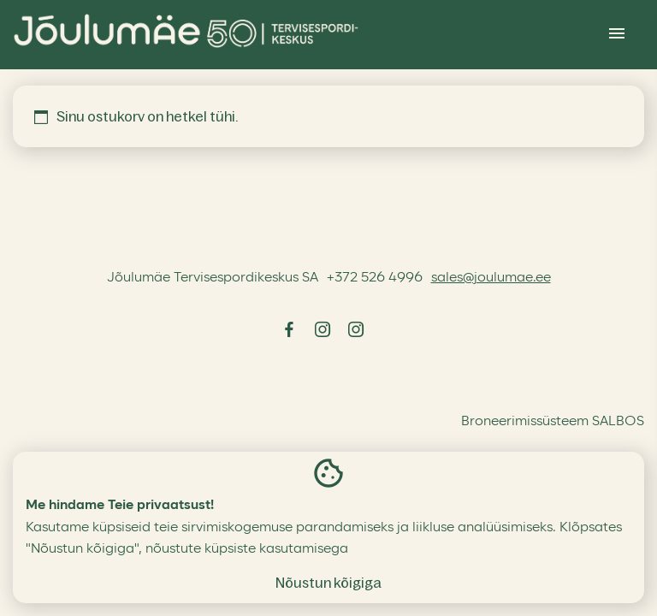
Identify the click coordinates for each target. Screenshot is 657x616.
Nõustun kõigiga (328, 582)
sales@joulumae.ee (491, 277)
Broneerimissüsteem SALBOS (552, 421)
